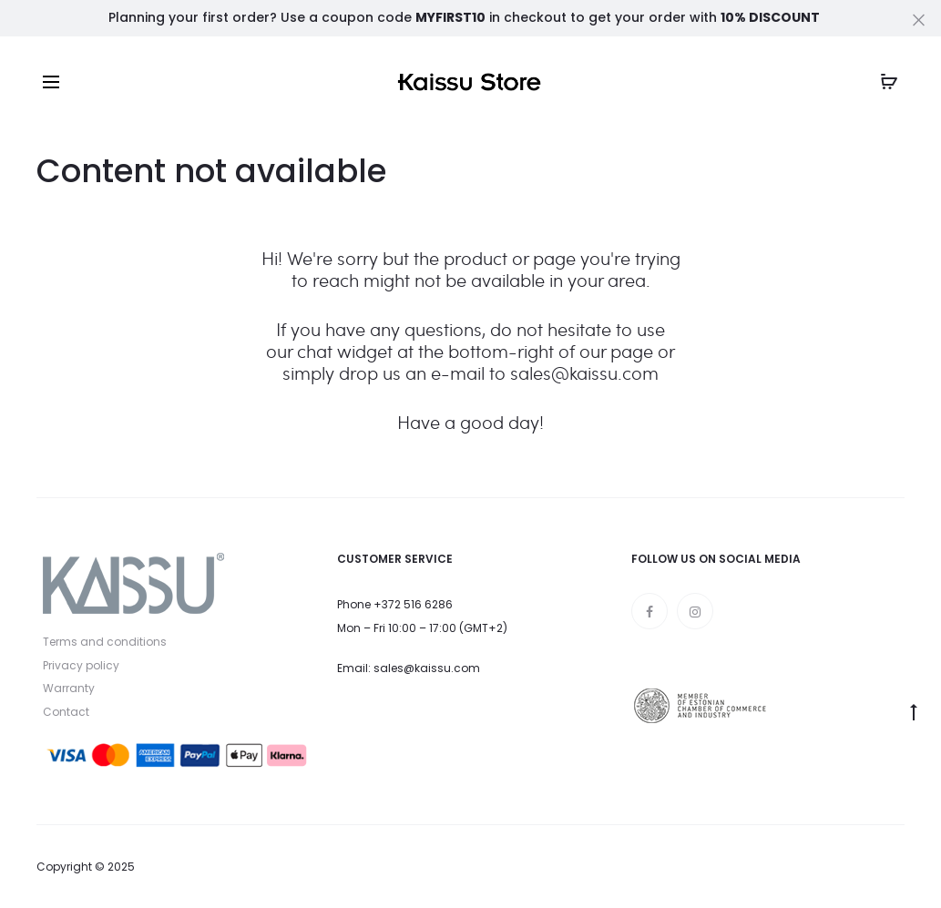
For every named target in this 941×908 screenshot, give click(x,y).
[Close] (919, 19)
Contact (66, 711)
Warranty (69, 688)
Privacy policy (81, 665)
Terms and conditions (105, 641)
